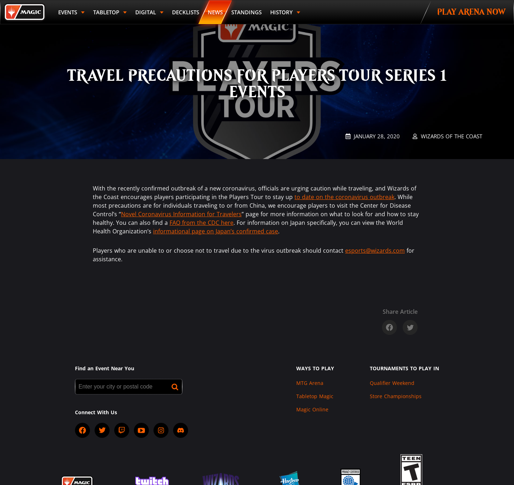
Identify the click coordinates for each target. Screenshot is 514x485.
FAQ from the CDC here (201, 223)
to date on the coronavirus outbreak (344, 197)
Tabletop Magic (314, 396)
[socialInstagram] (160, 430)
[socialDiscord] (180, 430)
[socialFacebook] (82, 430)
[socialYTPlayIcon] (141, 430)
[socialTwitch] (121, 430)
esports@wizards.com (375, 250)
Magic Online (312, 409)
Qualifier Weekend (392, 383)
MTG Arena (309, 383)
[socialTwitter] (102, 430)
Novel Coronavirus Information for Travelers (181, 214)
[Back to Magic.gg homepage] (24, 12)
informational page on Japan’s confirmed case (215, 231)
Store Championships (396, 396)
